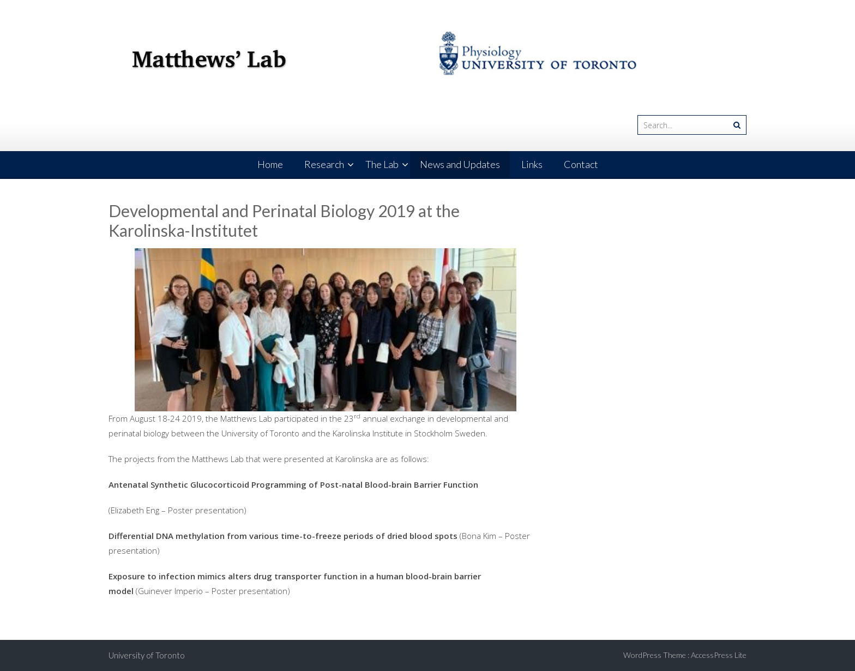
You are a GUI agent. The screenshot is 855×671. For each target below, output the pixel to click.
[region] (325, 329)
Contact (581, 164)
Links (532, 164)
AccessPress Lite (718, 655)
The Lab (382, 164)
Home (270, 164)
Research (324, 164)
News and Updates (460, 164)
